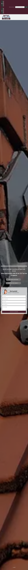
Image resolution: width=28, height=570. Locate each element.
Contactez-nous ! (13, 283)
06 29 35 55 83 (2, 11)
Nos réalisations (13, 279)
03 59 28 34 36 (2, 3)
